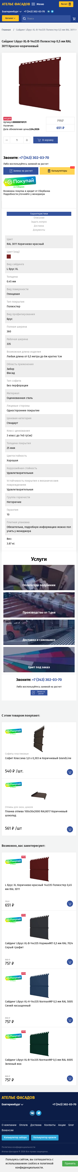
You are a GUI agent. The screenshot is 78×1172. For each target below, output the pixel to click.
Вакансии (8, 1130)
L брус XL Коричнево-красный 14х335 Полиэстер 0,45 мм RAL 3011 (38, 887)
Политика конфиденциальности (18, 1147)
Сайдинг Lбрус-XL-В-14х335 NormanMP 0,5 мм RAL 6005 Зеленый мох (39, 1061)
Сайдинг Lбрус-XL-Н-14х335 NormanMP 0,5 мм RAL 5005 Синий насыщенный (39, 1003)
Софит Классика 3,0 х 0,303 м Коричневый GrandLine (38, 758)
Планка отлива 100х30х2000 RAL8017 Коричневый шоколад (36, 813)
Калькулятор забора (15, 1137)
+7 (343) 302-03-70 (34, 11)
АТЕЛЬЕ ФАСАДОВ (18, 1097)
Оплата (23, 1125)
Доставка (36, 1125)
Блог (71, 1125)
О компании (9, 1125)
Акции (62, 1125)
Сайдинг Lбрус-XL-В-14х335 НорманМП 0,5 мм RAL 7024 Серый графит (39, 945)
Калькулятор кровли (44, 1137)
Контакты (49, 1125)
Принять (70, 1163)
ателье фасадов (16, 4)
